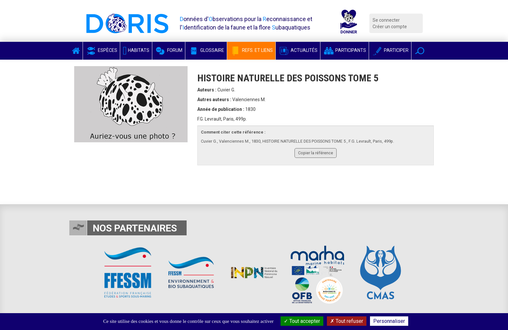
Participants (344, 50)
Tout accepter (302, 321)
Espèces (101, 50)
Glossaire (206, 50)
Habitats (136, 50)
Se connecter (386, 20)
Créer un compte (390, 26)
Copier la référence (315, 152)
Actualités (298, 50)
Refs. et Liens (251, 50)
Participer (390, 50)
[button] (419, 51)
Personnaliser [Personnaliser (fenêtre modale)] (389, 321)
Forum (168, 50)
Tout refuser (346, 321)
